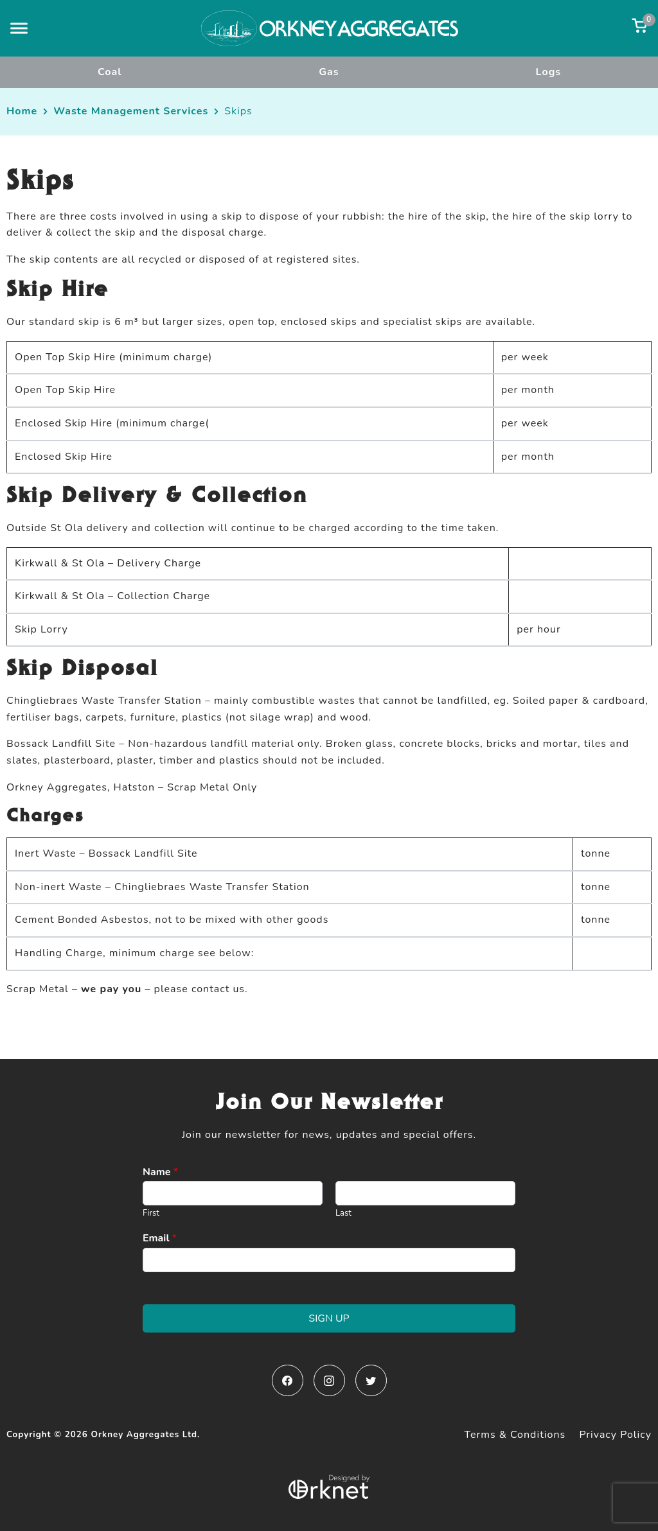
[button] (19, 28)
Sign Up (328, 1318)
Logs (549, 72)
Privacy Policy (615, 1435)
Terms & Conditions (515, 1435)
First (151, 1213)
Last (343, 1213)
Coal (109, 72)
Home (21, 111)
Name (160, 1172)
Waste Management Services (130, 111)
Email (160, 1238)
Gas (329, 72)
